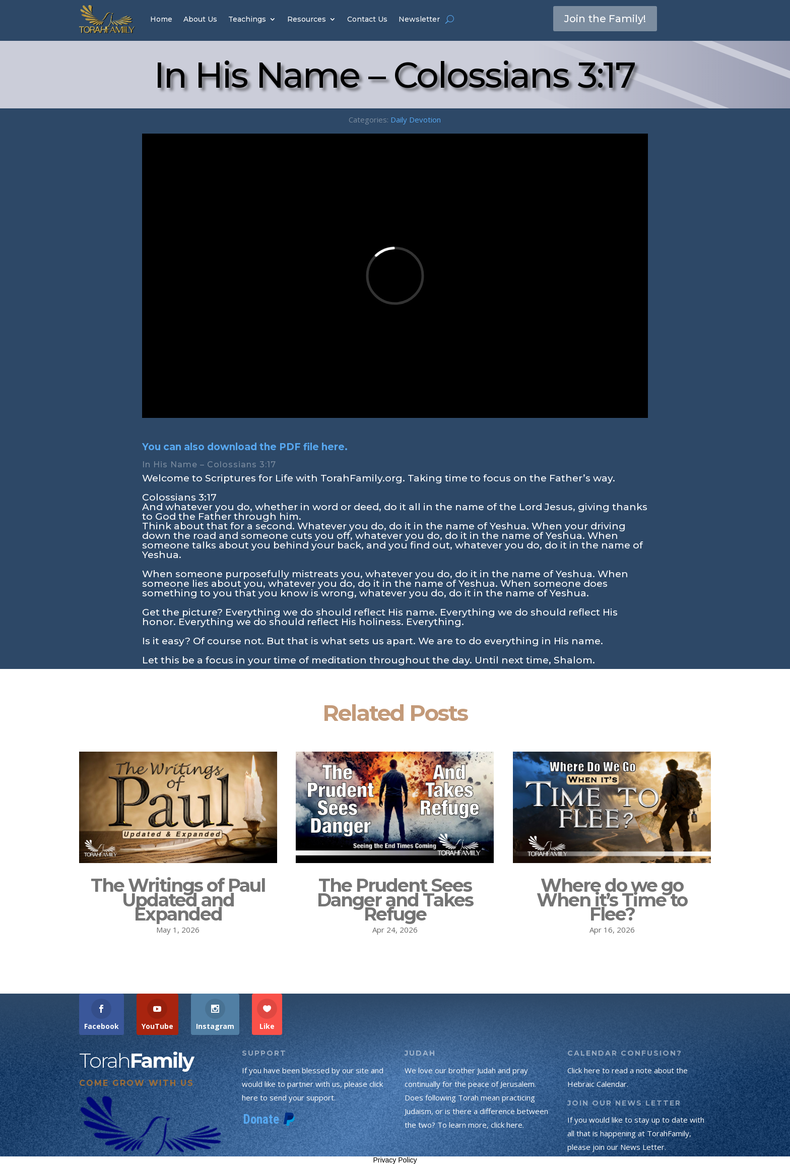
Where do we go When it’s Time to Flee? (612, 900)
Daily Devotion (415, 119)
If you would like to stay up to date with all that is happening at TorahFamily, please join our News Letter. (635, 1133)
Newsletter (419, 19)
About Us (200, 19)
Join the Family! (605, 19)
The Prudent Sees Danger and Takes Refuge (395, 900)
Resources (306, 19)
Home (161, 19)
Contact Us (367, 19)
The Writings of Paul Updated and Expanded (178, 900)
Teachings (247, 19)
